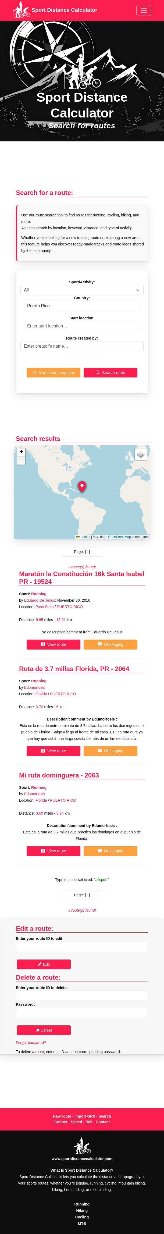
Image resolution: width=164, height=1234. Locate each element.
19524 (43, 581)
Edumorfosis (34, 687)
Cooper (60, 1122)
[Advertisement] (82, 168)
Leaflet (83, 537)
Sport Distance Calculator (55, 10)
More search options (53, 372)
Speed (76, 1122)
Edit (44, 964)
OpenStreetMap (119, 537)
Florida (41, 694)
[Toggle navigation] (143, 10)
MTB (82, 1223)
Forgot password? (31, 1042)
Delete (43, 1030)
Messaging (110, 644)
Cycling (82, 1217)
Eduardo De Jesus (39, 600)
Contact (103, 1122)
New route (62, 1116)
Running (39, 594)
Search (104, 1116)
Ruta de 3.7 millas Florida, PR (64, 668)
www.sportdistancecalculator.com (82, 1159)
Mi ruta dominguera (49, 775)
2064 (122, 668)
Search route (110, 372)
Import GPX (84, 1116)
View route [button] (53, 644)
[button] (82, 487)
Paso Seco (44, 607)
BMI (88, 1122)
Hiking (82, 1210)
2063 (91, 775)
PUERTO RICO (70, 607)
